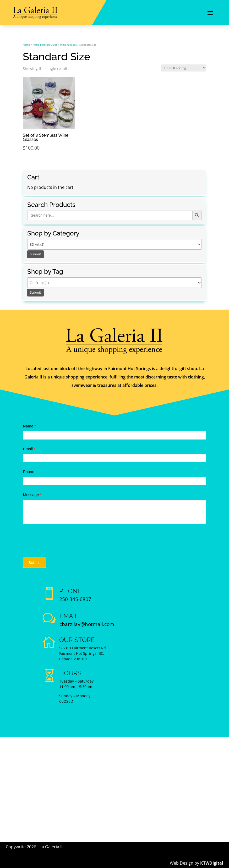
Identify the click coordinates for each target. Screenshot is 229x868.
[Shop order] (183, 68)
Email (29, 449)
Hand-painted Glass (45, 44)
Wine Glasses (68, 44)
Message (32, 494)
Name (29, 426)
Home (26, 44)
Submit (34, 562)
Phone (28, 471)
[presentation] (62, 539)
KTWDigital (211, 863)
